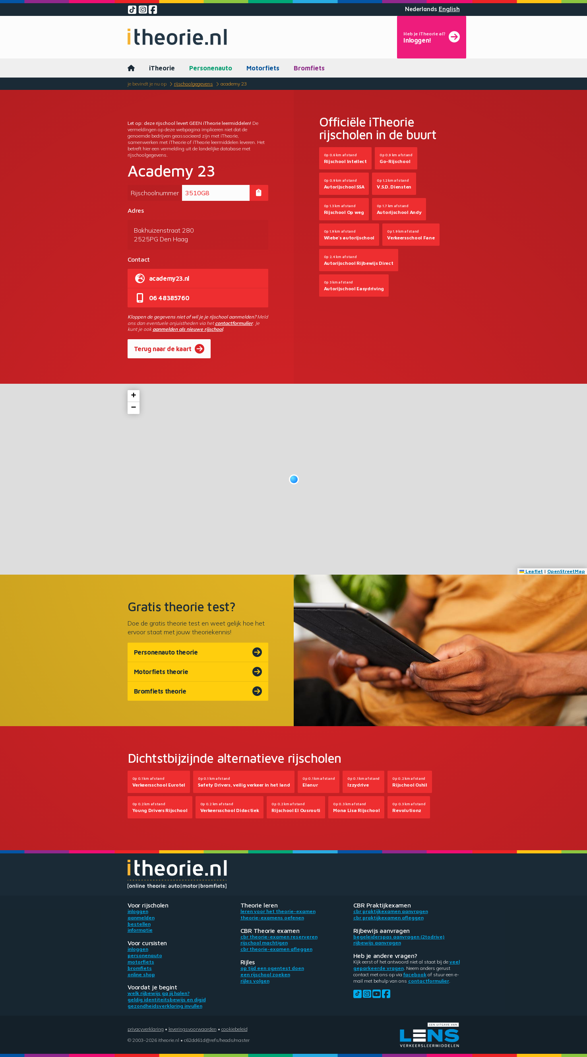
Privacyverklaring (146, 1029)
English (449, 9)
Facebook (414, 974)
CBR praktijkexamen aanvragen (390, 911)
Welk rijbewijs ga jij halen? (159, 993)
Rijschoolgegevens (193, 84)
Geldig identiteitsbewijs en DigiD (167, 1000)
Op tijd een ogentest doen (272, 968)
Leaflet (531, 571)
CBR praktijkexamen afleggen (388, 918)
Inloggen (138, 911)
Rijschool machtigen (264, 943)
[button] (294, 479)
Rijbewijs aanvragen (377, 943)
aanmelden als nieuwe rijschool (188, 329)
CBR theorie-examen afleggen (276, 949)
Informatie (140, 930)
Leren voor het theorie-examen (278, 911)
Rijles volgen (254, 981)
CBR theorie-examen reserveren (279, 937)
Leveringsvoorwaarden (193, 1029)
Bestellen (139, 924)
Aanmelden (141, 918)
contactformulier (234, 323)
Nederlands (421, 9)
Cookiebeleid (234, 1029)
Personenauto (210, 68)
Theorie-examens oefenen (272, 918)
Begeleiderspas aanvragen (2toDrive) (399, 937)
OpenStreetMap (566, 571)
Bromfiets (309, 68)
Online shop (141, 974)
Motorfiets (262, 68)
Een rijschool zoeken (265, 974)
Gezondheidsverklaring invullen (165, 1006)
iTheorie (162, 68)
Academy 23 (234, 84)
